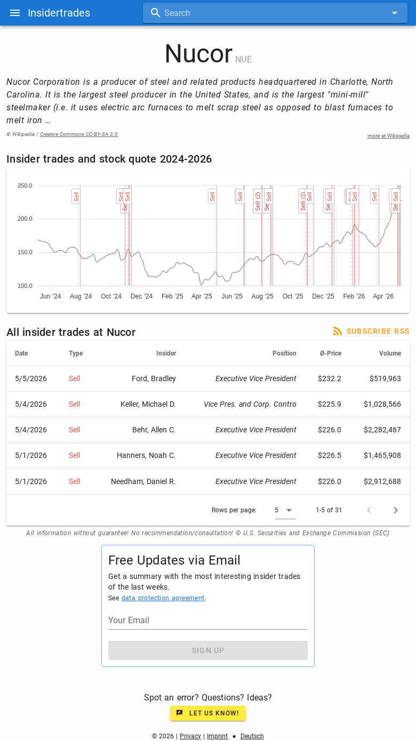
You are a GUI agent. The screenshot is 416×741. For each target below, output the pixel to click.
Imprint (217, 736)
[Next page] (395, 510)
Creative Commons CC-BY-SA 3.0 (79, 134)
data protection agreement (163, 598)
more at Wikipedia (388, 136)
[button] (285, 510)
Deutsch (252, 736)
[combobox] (275, 13)
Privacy (190, 736)
